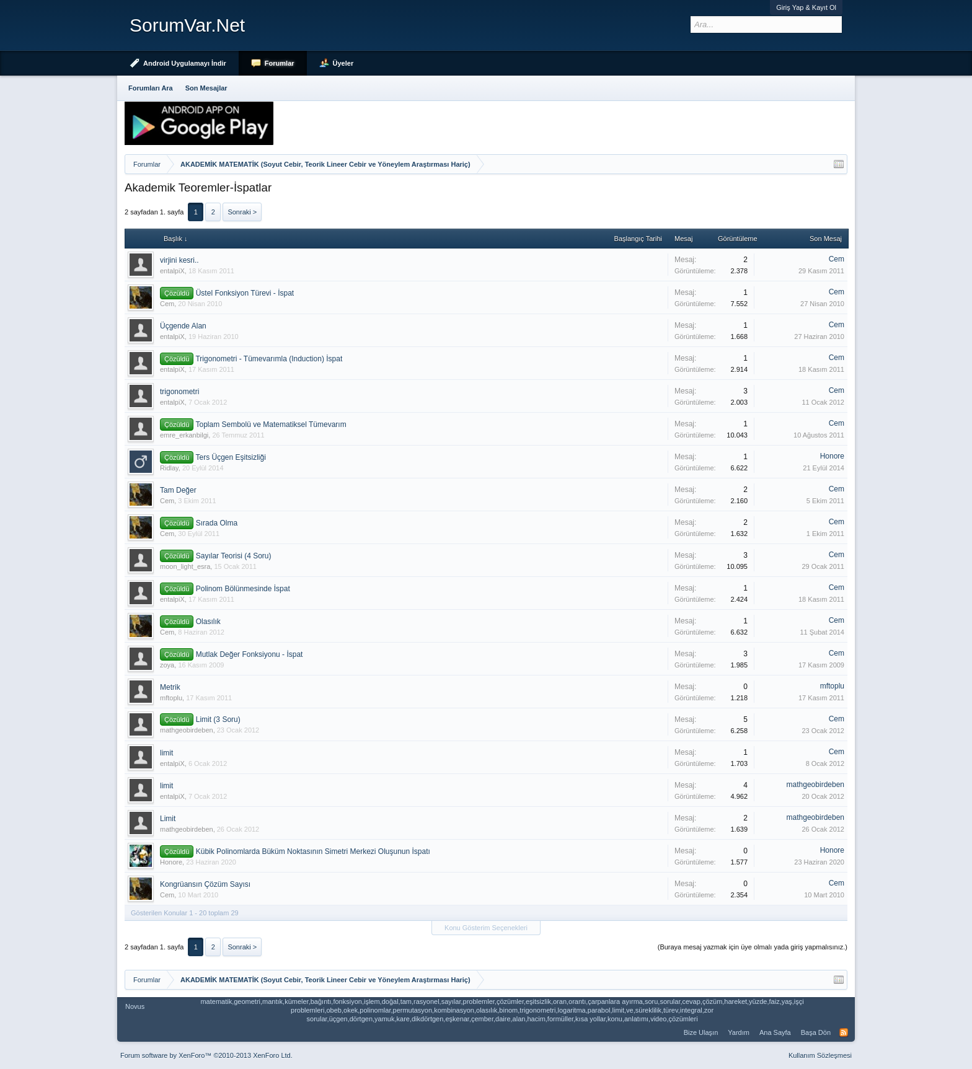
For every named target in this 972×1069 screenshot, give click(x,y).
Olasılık (208, 621)
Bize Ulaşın (701, 1032)
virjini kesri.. (179, 260)
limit (166, 753)
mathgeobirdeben (186, 730)
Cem (836, 259)
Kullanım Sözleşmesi (820, 1055)
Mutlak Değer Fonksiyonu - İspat (249, 654)
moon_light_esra (185, 566)
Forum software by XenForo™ (206, 1055)
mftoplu (171, 698)
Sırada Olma (216, 523)
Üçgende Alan (183, 326)
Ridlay (169, 468)
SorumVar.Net (187, 25)
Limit (167, 818)
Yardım (738, 1032)
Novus (134, 1006)
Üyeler (343, 63)
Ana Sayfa (775, 1032)
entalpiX (172, 271)
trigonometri (179, 391)
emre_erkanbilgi (184, 435)
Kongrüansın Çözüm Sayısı (205, 884)
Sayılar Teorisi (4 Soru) (234, 556)
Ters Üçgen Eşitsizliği (230, 457)
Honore (832, 456)
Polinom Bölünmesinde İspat (243, 588)
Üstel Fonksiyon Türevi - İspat (245, 293)
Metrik (170, 687)
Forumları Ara (150, 88)
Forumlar (279, 63)
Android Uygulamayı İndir (184, 63)
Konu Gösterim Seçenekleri (486, 927)
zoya (167, 665)
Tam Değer (178, 490)
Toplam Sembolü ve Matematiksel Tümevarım (270, 424)
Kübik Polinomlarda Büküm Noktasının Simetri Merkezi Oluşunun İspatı (313, 851)
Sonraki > (242, 212)
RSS (844, 1032)
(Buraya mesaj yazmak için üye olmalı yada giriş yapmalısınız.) (752, 947)
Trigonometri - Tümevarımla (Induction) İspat (268, 358)
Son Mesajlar (206, 88)
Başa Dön (816, 1032)
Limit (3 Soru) (218, 719)
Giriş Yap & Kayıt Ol (806, 7)
